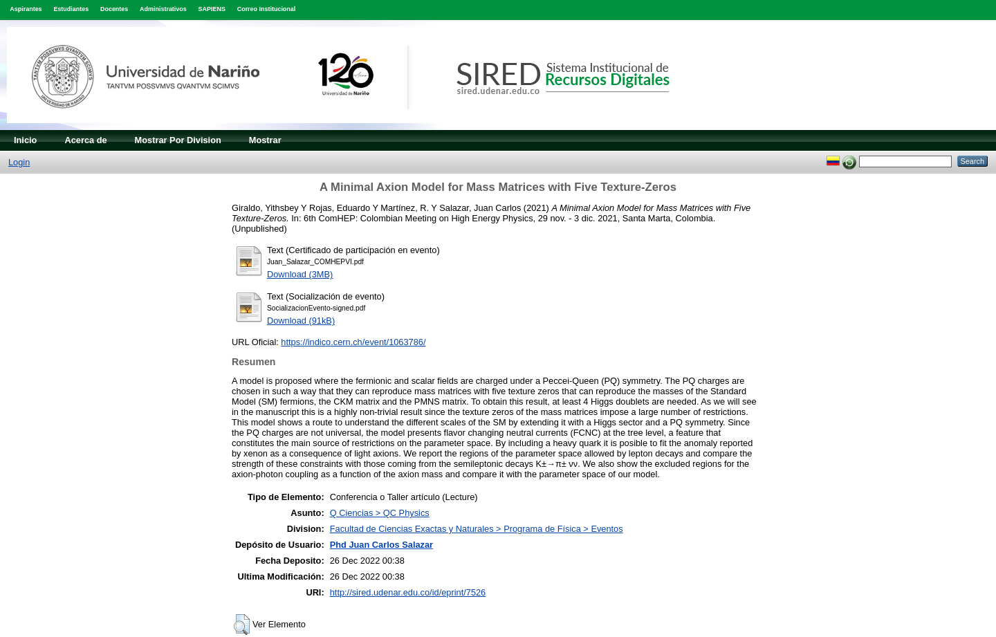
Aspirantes (26, 9)
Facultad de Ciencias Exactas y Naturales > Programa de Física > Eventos (476, 529)
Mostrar (265, 140)
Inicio (25, 140)
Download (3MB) (300, 274)
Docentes (114, 9)
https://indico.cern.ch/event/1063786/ (353, 342)
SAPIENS (212, 9)
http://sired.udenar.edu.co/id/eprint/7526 (408, 592)
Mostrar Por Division (178, 140)
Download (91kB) (301, 320)
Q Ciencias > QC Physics (380, 513)
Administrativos (163, 9)
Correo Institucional (266, 9)
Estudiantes (71, 9)
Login (19, 162)
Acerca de (85, 140)
